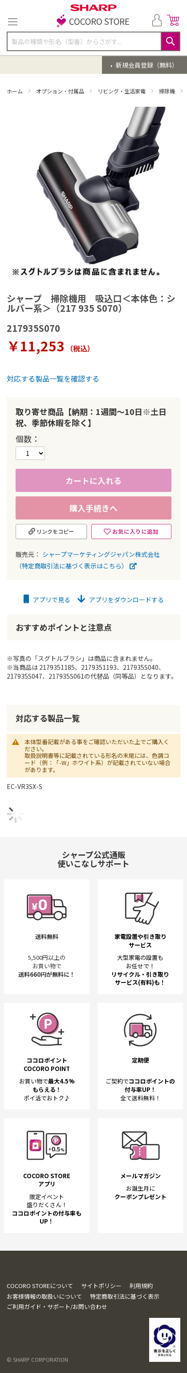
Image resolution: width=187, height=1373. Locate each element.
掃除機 (167, 91)
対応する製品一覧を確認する (53, 378)
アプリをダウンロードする (120, 599)
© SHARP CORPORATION (37, 1359)
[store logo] (93, 22)
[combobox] (93, 41)
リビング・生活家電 (122, 91)
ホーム (15, 91)
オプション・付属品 (60, 91)
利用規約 (141, 1285)
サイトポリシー (101, 1285)
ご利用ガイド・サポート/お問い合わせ (57, 1306)
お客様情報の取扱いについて (44, 1296)
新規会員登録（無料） (146, 64)
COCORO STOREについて (40, 1285)
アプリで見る (47, 599)
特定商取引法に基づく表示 (124, 1296)
